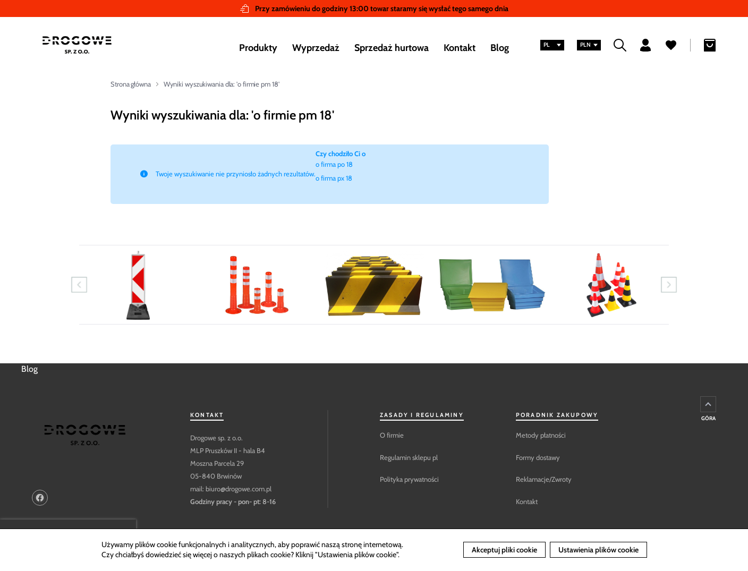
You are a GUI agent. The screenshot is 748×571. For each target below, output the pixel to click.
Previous (79, 284)
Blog (29, 369)
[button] (552, 45)
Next (668, 284)
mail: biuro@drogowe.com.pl (230, 488)
